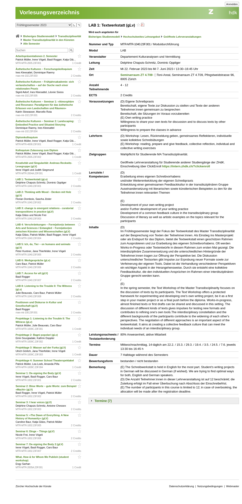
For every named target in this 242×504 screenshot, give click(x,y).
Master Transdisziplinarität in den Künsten (48, 40)
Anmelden (232, 4)
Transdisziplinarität (69, 36)
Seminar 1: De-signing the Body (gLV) (38, 373)
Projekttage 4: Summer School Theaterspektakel (45, 360)
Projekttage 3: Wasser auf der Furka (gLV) (41, 347)
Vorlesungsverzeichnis (49, 12)
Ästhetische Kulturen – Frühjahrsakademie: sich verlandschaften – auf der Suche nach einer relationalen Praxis (44, 85)
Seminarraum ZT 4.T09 (136, 75)
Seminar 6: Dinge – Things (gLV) (35, 431)
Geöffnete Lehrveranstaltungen (182, 36)
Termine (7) (103, 401)
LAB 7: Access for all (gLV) (31, 273)
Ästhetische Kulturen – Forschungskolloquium (44, 69)
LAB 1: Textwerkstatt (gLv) (31, 179)
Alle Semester (31, 43)
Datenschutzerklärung (181, 486)
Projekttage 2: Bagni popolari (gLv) (36, 334)
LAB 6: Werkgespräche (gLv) (33, 260)
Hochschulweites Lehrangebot (141, 36)
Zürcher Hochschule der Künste (33, 486)
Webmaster (232, 486)
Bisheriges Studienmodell (38, 36)
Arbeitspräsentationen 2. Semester (36, 56)
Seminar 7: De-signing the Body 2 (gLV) (39, 444)
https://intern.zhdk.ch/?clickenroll (186, 166)
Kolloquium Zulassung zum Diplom (37, 150)
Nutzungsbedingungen (210, 486)
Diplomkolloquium (26, 137)
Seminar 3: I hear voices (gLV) (33, 402)
